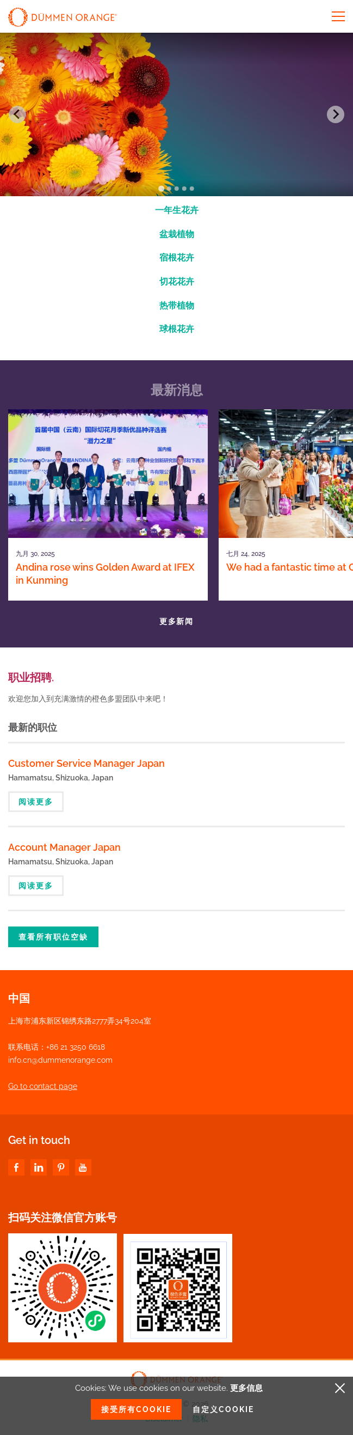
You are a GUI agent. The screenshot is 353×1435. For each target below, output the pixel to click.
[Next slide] (335, 114)
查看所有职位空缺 (53, 937)
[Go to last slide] (17, 114)
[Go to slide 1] (161, 189)
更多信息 (246, 1388)
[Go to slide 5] (191, 188)
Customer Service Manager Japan (86, 763)
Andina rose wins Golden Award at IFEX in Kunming (105, 573)
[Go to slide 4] (184, 188)
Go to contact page (42, 1086)
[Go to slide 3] (176, 188)
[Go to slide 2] (168, 188)
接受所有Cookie (136, 1409)
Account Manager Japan (64, 847)
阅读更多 (35, 801)
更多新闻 (176, 621)
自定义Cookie (223, 1409)
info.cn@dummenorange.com (60, 1060)
